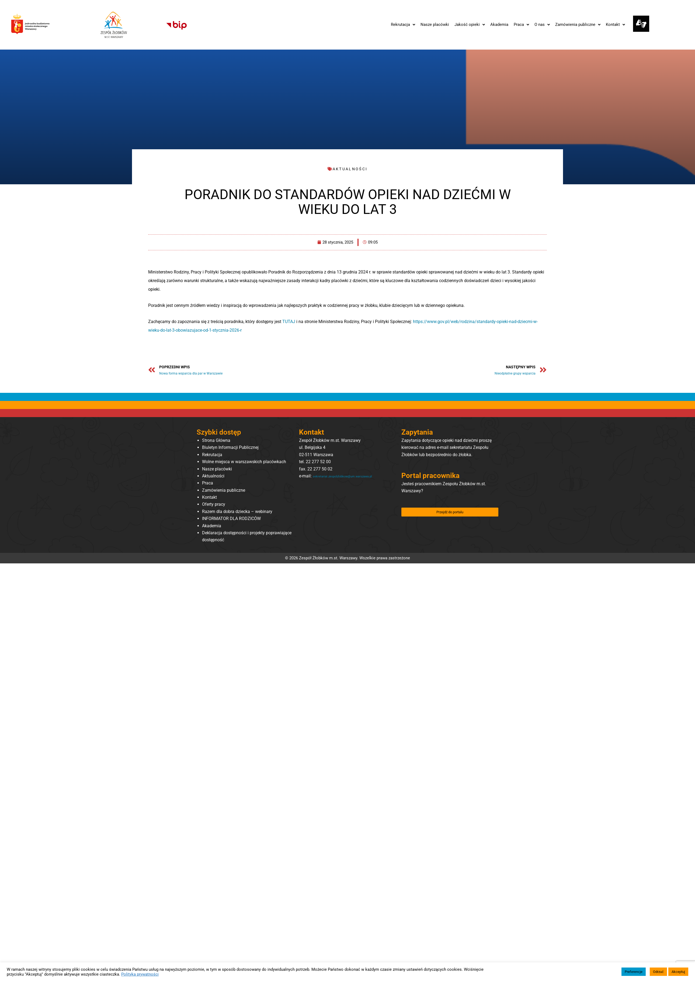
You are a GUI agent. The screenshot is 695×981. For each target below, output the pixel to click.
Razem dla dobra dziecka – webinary (237, 512)
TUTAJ (288, 321)
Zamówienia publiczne (223, 491)
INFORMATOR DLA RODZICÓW (231, 519)
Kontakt (209, 498)
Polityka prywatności (140, 974)
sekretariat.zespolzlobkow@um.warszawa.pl (341, 484)
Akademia (211, 526)
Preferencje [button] (633, 972)
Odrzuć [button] (658, 972)
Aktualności (213, 477)
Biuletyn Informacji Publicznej (230, 448)
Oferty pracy (213, 505)
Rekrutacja (212, 455)
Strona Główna (216, 441)
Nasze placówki (217, 470)
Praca (207, 484)
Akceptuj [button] (678, 972)
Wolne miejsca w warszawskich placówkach (244, 462)
